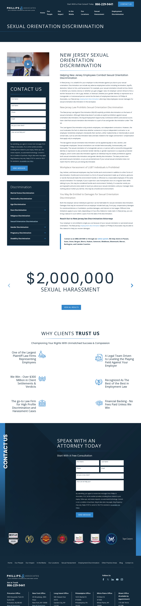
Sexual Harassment (69, 563)
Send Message (19, 168)
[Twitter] (108, 579)
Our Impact (30, 563)
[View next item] (132, 285)
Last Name (14, 105)
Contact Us (125, 4)
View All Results (71, 307)
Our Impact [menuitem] (60, 12)
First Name (14, 99)
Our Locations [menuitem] (85, 12)
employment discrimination (89, 99)
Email (13, 119)
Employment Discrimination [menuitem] (118, 12)
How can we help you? (18, 132)
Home (10, 563)
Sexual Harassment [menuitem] (99, 12)
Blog (121, 563)
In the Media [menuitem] (71, 12)
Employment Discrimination (88, 563)
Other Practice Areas (109, 563)
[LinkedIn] (112, 579)
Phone (13, 112)
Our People (19, 563)
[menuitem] (28, 193)
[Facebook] (103, 579)
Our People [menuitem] (49, 12)
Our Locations (53, 563)
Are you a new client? (17, 125)
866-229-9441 (104, 4)
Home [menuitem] (42, 13)
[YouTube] (117, 579)
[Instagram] (122, 579)
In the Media (41, 563)
